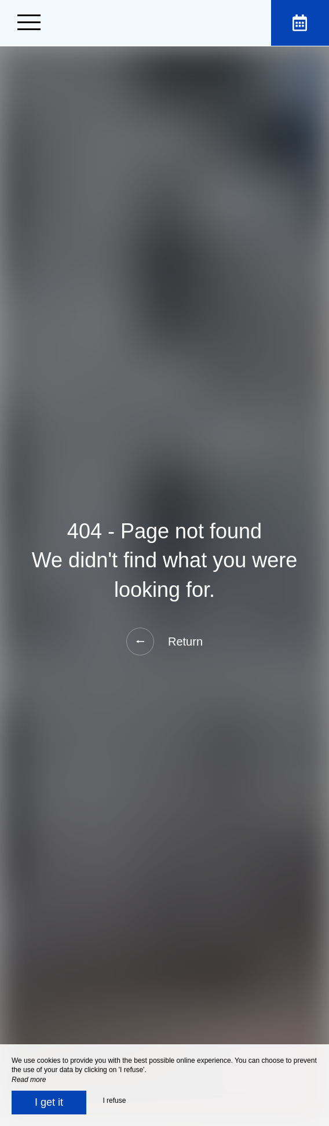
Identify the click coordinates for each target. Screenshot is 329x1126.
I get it (49, 1102)
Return (164, 641)
